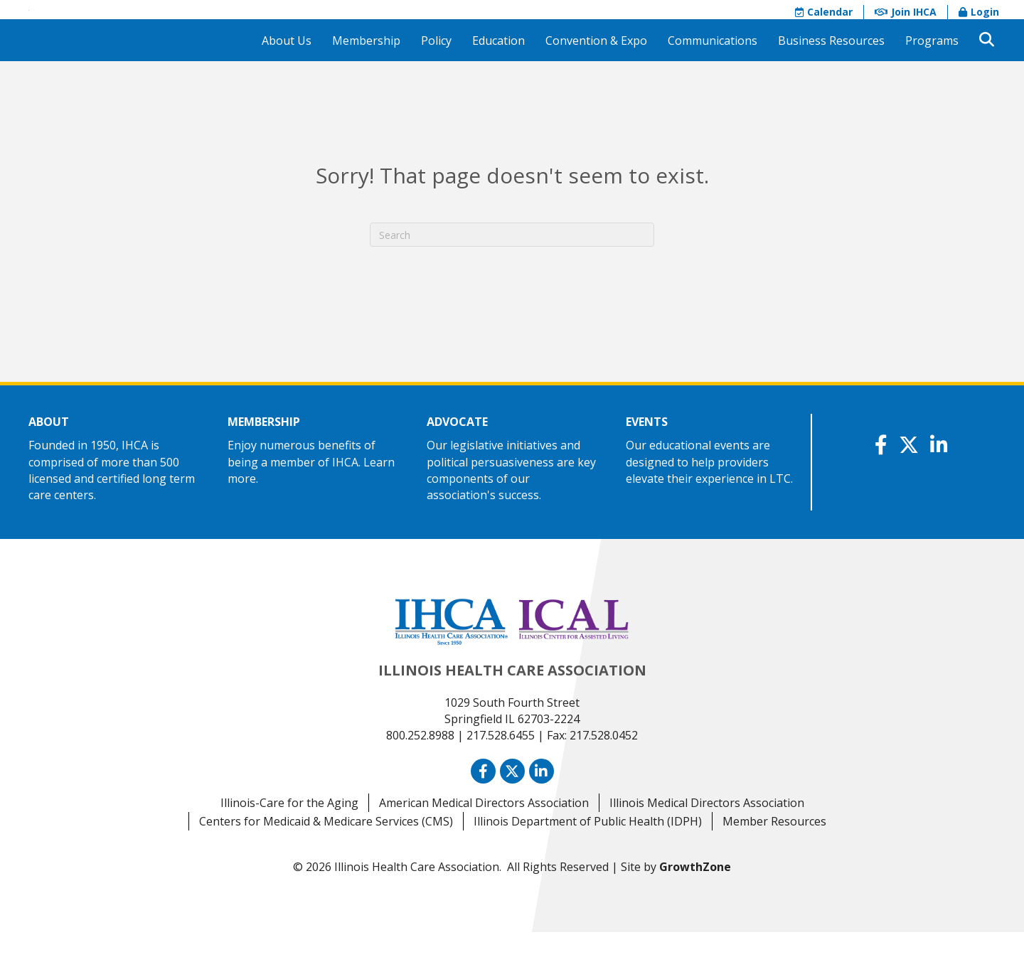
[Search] (512, 270)
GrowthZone (695, 901)
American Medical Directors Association (484, 837)
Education (498, 75)
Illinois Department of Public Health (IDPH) (588, 856)
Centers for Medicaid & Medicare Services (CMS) (326, 856)
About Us (286, 75)
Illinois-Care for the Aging (289, 837)
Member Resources (774, 856)
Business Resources (831, 75)
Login (979, 29)
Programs (932, 75)
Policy (436, 75)
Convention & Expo (596, 75)
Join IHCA (906, 29)
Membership (366, 75)
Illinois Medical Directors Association (706, 837)
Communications (712, 75)
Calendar (824, 29)
